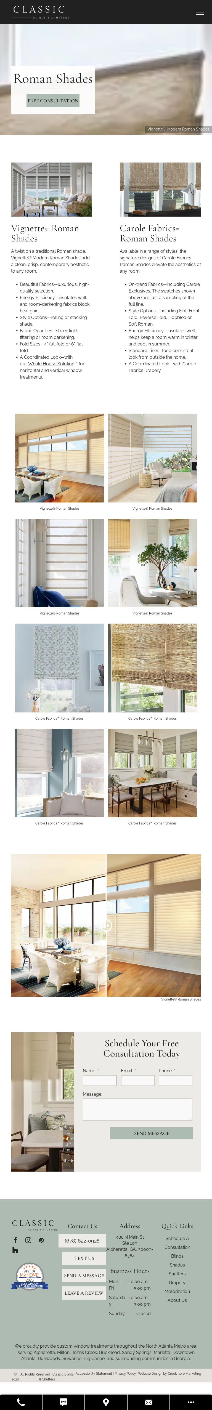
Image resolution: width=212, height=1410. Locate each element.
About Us (177, 1300)
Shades (177, 1265)
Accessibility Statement (94, 1374)
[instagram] (28, 1241)
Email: (127, 1070)
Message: (92, 1094)
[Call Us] (21, 1402)
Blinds (177, 1256)
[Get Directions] (106, 1402)
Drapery (177, 1282)
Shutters (177, 1273)
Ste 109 (129, 1243)
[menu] (200, 12)
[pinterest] (41, 1241)
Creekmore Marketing (184, 1374)
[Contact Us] (149, 1402)
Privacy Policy (125, 1374)
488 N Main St (130, 1237)
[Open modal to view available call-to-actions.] (191, 1402)
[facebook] (15, 1241)
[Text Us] (64, 1402)
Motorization (177, 1291)
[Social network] (15, 1251)
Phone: (166, 1070)
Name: (89, 1070)
